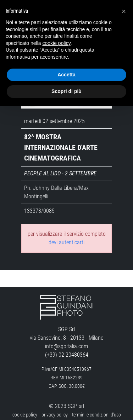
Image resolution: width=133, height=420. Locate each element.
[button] (123, 11)
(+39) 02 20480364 (66, 350)
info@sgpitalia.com (66, 341)
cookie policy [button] (57, 43)
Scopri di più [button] (66, 91)
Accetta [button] (66, 74)
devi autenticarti (66, 237)
